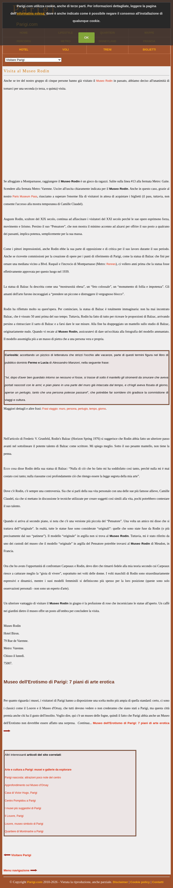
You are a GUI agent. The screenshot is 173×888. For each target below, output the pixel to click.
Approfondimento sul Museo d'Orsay (26, 785)
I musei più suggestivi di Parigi (23, 808)
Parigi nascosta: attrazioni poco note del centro (33, 777)
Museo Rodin (104, 80)
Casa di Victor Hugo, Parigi (21, 792)
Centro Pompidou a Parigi (20, 800)
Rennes (111, 264)
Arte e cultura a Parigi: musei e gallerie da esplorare (38, 769)
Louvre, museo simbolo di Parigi (24, 823)
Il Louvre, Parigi (14, 815)
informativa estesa (30, 13)
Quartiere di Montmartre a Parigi (24, 831)
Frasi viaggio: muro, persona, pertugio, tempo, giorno (74, 408)
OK (86, 37)
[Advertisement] (86, 131)
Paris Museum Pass (25, 196)
